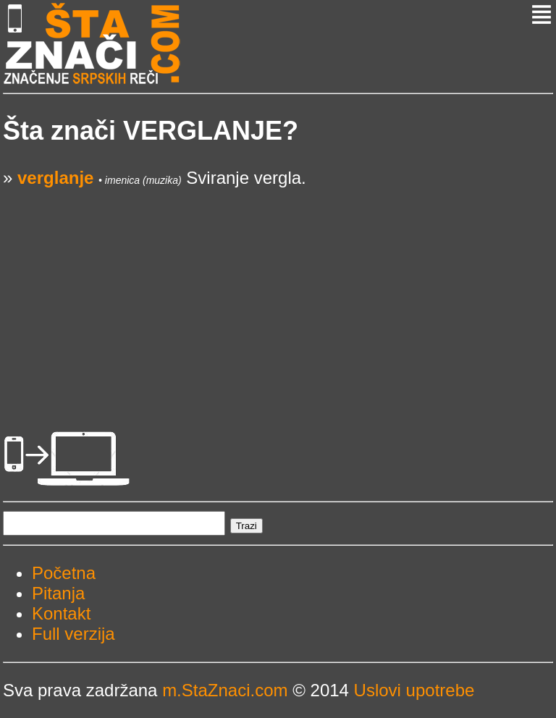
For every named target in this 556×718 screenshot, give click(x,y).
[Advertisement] (278, 289)
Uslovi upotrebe (414, 690)
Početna (64, 573)
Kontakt (61, 613)
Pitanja (58, 593)
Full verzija (73, 633)
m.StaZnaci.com (224, 690)
